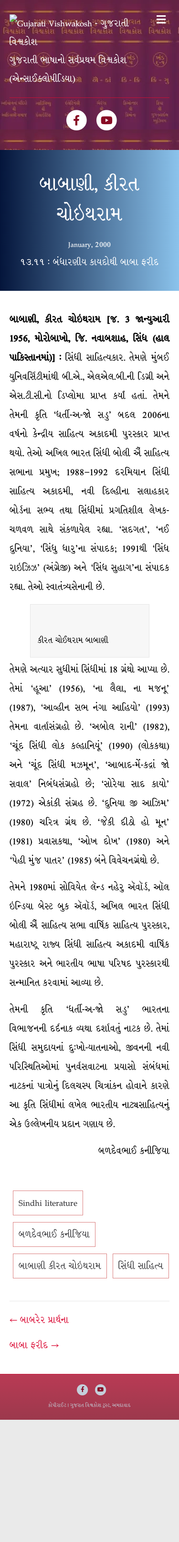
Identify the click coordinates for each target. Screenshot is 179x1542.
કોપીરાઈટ (57, 1410)
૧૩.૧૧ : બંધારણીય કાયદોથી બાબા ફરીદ (89, 267)
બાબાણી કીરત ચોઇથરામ (60, 1271)
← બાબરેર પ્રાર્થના (39, 1325)
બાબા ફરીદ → (34, 1350)
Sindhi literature (48, 1208)
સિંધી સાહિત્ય (140, 1271)
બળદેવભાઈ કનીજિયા (54, 1239)
